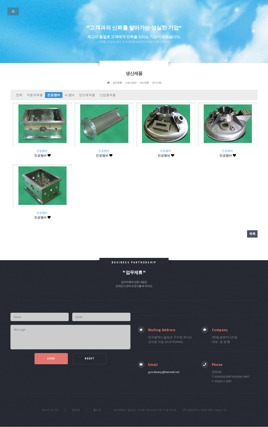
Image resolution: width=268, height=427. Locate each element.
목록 (252, 234)
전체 (19, 95)
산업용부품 (108, 95)
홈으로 (97, 410)
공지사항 (156, 82)
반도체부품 (87, 95)
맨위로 (76, 410)
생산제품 (144, 82)
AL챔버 (70, 95)
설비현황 (117, 82)
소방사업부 (131, 82)
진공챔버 (53, 95)
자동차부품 (35, 95)
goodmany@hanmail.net (163, 372)
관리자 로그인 (50, 410)
